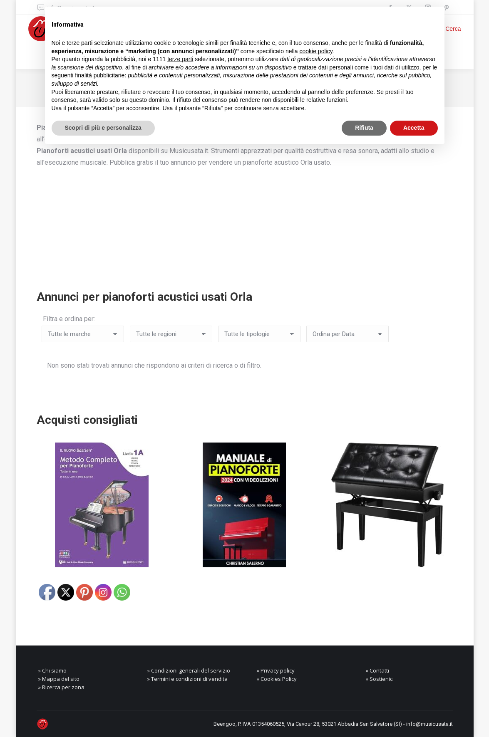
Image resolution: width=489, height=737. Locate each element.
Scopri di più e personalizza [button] (103, 127)
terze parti (180, 59)
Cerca (453, 28)
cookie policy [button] (315, 51)
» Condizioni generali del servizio (188, 670)
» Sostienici (380, 679)
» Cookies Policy (277, 679)
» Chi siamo (52, 670)
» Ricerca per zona (61, 687)
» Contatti (377, 670)
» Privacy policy (276, 670)
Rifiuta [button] (364, 127)
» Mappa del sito (58, 679)
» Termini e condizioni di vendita (187, 679)
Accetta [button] (413, 127)
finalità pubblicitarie (99, 75)
